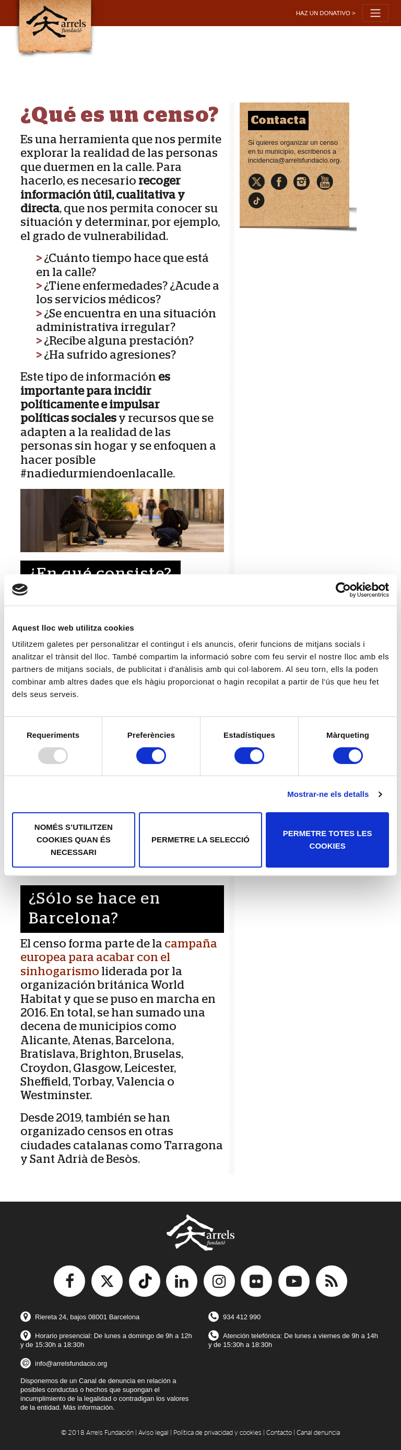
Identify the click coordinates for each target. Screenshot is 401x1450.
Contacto (279, 1433)
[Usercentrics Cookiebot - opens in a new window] (343, 590)
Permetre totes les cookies (327, 839)
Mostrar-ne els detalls (328, 794)
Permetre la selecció (200, 839)
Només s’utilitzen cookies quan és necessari (73, 840)
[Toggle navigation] (375, 13)
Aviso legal (153, 1433)
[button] (325, 13)
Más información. (89, 1407)
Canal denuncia (318, 1433)
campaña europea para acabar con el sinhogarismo (118, 957)
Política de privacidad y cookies (217, 1433)
